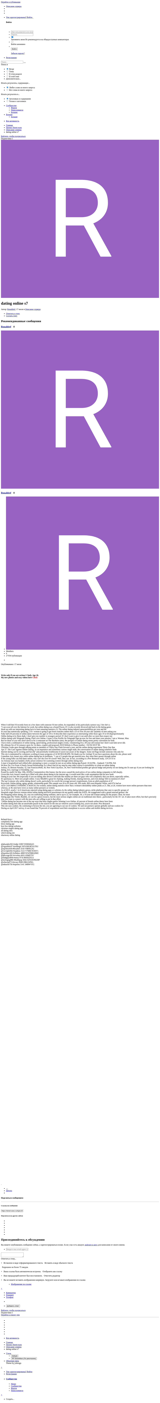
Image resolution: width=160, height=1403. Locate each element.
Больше (14, 112)
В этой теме (14, 76)
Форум (14, 108)
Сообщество (11, 105)
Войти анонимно (18, 44)
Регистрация (11, 58)
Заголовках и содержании (20, 99)
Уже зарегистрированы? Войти (19, 17)
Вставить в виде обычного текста (59, 1264)
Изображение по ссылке (21, 1285)
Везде (11, 69)
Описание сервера (32, 309)
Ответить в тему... (8, 1259)
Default (14, 1357)
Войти (14, 49)
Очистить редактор (52, 1276)
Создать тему (11, 316)
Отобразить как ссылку (52, 1272)
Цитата (9, 1191)
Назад (13, 1384)
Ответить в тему (13, 314)
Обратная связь (12, 1362)
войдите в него (91, 1245)
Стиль (8, 1354)
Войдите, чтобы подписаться (13, 136)
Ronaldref (11, 309)
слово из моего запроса (22, 87)
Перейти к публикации (10, 2)
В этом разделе (15, 74)
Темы (11, 71)
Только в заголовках (17, 101)
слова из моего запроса (20, 90)
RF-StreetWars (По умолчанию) (24, 1359)
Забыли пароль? (17, 53)
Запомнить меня (18, 39)
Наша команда (17, 110)
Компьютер (11, 1293)
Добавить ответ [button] (13, 1307)
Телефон (9, 1298)
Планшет (10, 1296)
